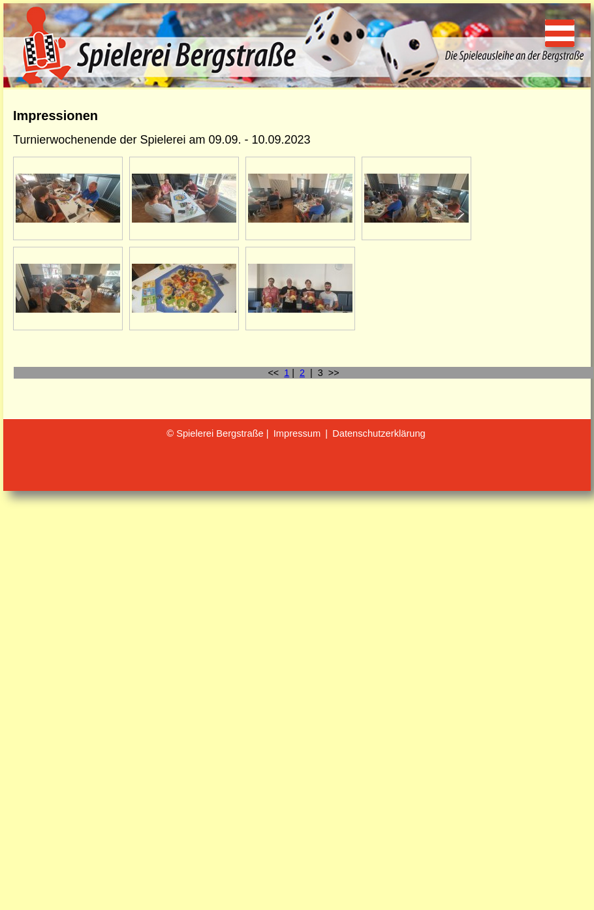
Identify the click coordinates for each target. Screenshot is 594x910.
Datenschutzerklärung (379, 433)
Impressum (297, 433)
